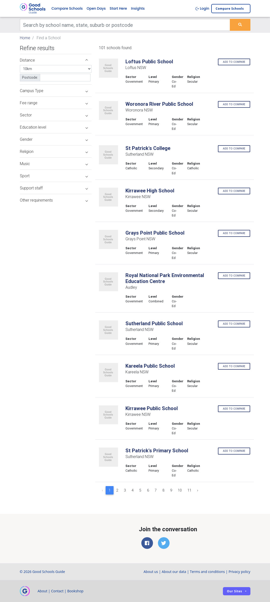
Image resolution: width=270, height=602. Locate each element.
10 (180, 490)
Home (25, 37)
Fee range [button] (54, 102)
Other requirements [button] (54, 200)
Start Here (118, 8)
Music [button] (54, 163)
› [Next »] (197, 490)
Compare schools (230, 8)
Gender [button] (54, 139)
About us (151, 571)
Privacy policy (239, 571)
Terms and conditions (207, 571)
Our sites (234, 591)
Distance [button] (54, 60)
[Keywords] (125, 25)
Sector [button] (54, 114)
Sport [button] (54, 175)
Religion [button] (54, 151)
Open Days (96, 8)
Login (202, 8)
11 (189, 490)
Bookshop (75, 591)
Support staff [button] (54, 187)
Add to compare (234, 62)
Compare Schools (67, 8)
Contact (57, 591)
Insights (138, 8)
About (42, 591)
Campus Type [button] (54, 90)
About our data (174, 571)
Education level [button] (54, 127)
